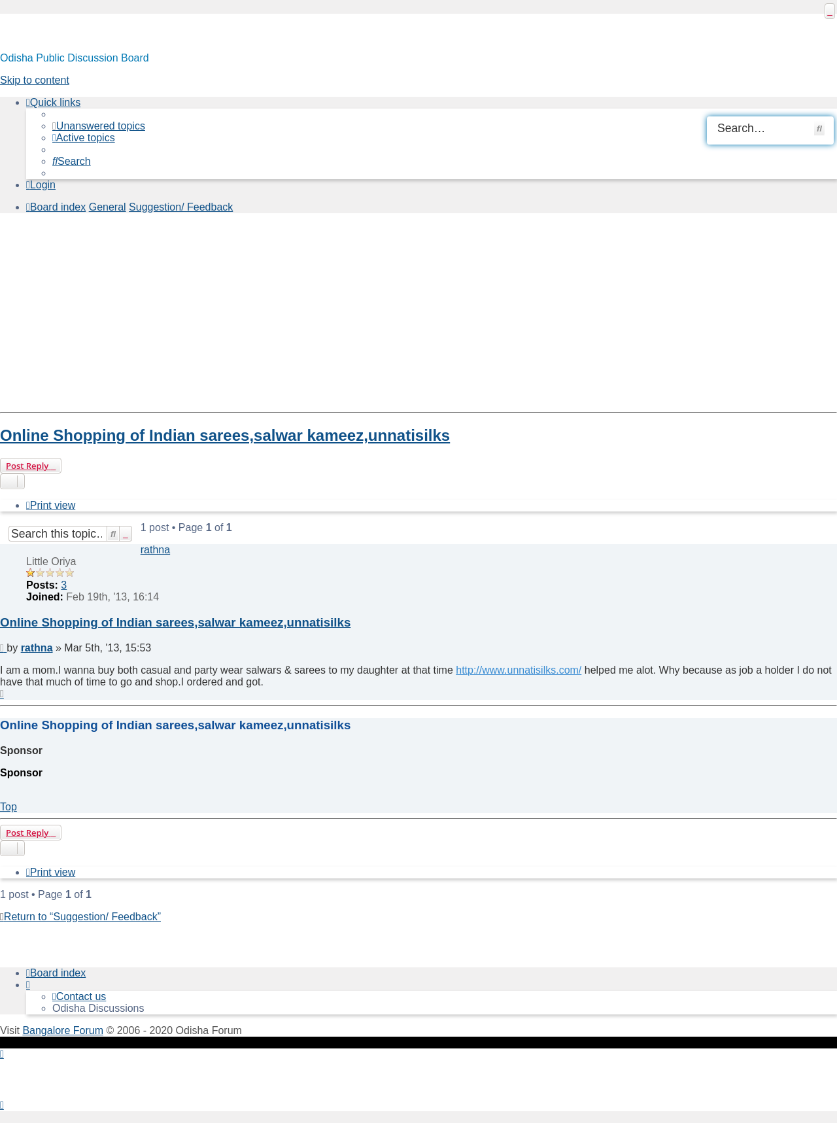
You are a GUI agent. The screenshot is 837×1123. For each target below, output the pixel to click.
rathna (155, 549)
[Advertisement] (392, 315)
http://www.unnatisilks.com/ (518, 670)
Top (8, 806)
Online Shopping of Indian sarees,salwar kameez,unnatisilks (225, 435)
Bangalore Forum (62, 1030)
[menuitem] (98, 125)
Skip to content (34, 80)
